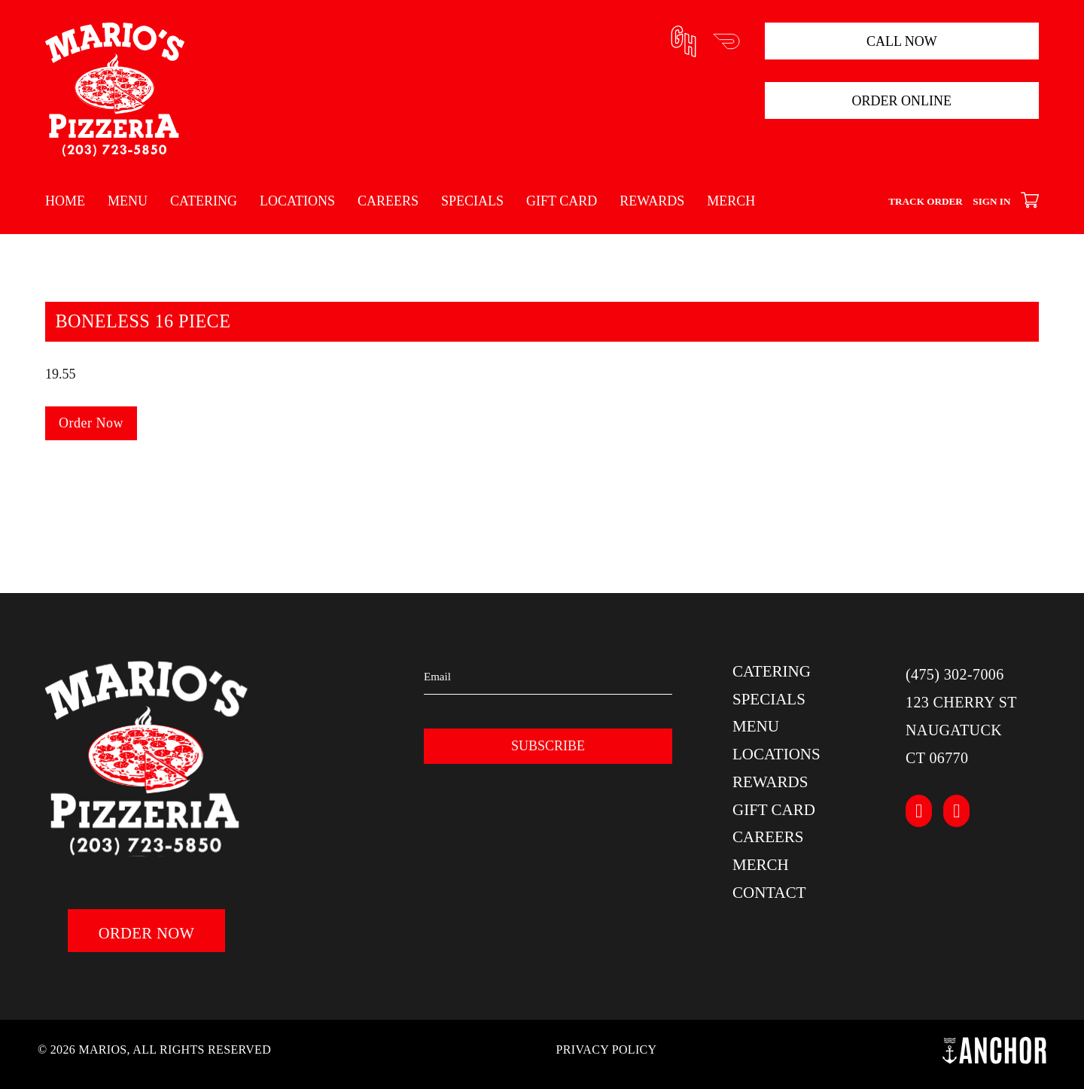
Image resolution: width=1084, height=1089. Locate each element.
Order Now (91, 422)
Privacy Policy (606, 1049)
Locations (297, 200)
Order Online (902, 100)
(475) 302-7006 (955, 674)
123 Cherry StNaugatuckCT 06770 (961, 730)
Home (65, 200)
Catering (203, 200)
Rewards (652, 200)
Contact (768, 893)
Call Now (901, 41)
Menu (128, 200)
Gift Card (561, 200)
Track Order (925, 201)
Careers (388, 200)
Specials (472, 200)
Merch (731, 200)
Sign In (991, 201)
